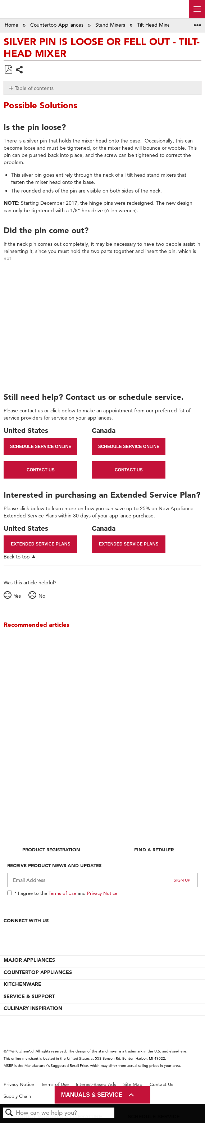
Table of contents (34, 88)
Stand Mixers (111, 25)
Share (19, 70)
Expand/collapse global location (197, 22)
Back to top (17, 556)
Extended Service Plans (40, 544)
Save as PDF (8, 69)
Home (12, 25)
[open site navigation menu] (197, 9)
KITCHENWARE (22, 984)
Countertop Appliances (57, 25)
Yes (17, 596)
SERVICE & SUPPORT (29, 996)
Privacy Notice (102, 893)
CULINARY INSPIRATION (33, 1008)
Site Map (132, 1084)
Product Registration (51, 849)
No (41, 596)
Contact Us (41, 469)
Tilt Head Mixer (155, 25)
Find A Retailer (154, 849)
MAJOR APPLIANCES (29, 960)
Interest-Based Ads (96, 1084)
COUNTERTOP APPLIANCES (38, 972)
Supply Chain (17, 1096)
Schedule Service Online (40, 446)
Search (9, 1113)
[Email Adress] (102, 880)
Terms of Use (62, 893)
